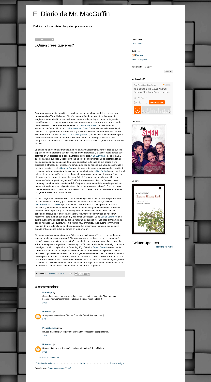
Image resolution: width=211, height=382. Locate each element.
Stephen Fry (66, 168)
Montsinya (47, 292)
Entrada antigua (117, 363)
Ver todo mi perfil (139, 59)
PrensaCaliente (49, 328)
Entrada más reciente (45, 363)
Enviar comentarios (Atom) (59, 368)
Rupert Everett (100, 247)
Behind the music (88, 125)
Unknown (46, 311)
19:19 (44, 335)
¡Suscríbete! (137, 43)
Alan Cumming (97, 156)
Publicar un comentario (49, 358)
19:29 (44, 352)
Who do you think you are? (76, 134)
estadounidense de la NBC (48, 204)
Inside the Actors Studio (77, 128)
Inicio (82, 363)
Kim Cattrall (101, 171)
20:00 (44, 303)
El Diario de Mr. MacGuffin (71, 13)
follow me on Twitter (164, 247)
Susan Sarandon (109, 217)
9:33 (44, 319)
